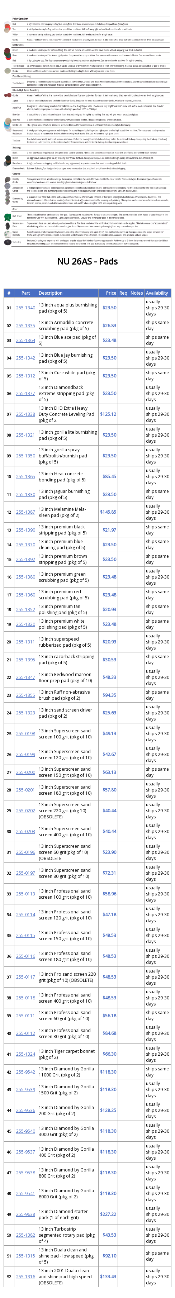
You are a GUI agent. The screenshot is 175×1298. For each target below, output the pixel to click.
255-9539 (25, 1090)
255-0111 (25, 1016)
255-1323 (25, 713)
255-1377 (25, 393)
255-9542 (25, 1072)
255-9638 (25, 1214)
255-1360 (25, 595)
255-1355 (25, 695)
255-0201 (25, 790)
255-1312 (25, 376)
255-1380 (25, 577)
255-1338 (25, 414)
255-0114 (25, 915)
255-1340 (25, 308)
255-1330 (25, 494)
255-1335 (25, 326)
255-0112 (25, 1033)
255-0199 (25, 754)
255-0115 (25, 935)
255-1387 (25, 512)
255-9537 (25, 1152)
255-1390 (25, 530)
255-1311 (25, 642)
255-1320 (25, 624)
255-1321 (25, 435)
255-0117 (25, 977)
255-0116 (25, 956)
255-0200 (25, 772)
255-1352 (25, 610)
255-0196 (25, 852)
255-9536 (25, 1110)
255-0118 (25, 998)
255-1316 (25, 1277)
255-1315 (25, 1256)
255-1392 (25, 559)
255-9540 (25, 1131)
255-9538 (25, 1173)
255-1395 (25, 660)
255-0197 (25, 873)
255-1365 (25, 477)
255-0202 (25, 811)
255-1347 (25, 677)
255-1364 (25, 340)
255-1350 (25, 456)
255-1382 (25, 1235)
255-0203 (25, 831)
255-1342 (25, 358)
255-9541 (25, 1193)
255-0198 (25, 734)
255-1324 (25, 1054)
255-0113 (25, 894)
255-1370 (25, 545)
